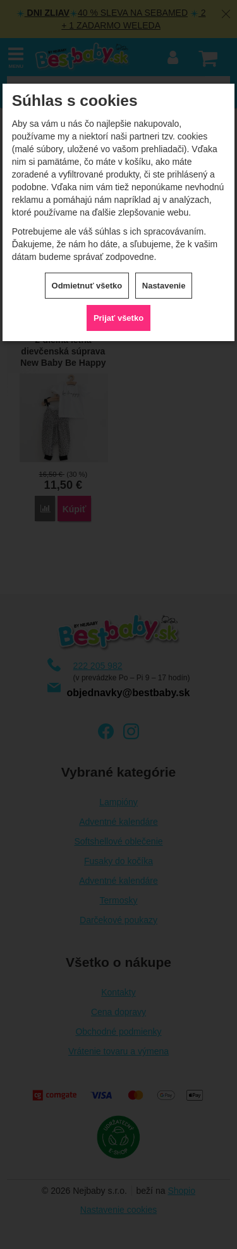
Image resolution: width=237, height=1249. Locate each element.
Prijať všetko (118, 318)
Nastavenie (164, 285)
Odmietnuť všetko (87, 285)
